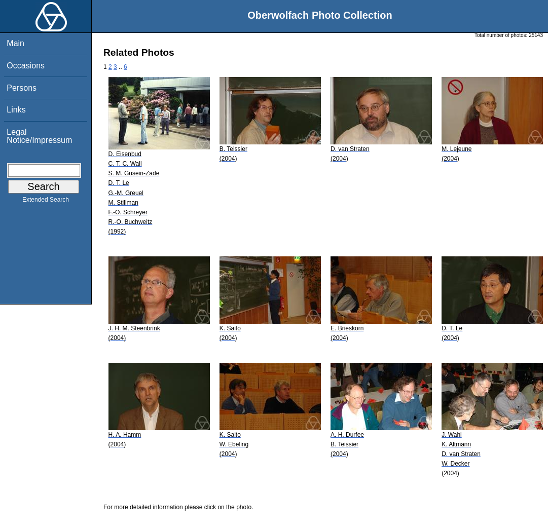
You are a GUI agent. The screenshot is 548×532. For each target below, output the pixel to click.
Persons (21, 88)
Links (16, 109)
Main (15, 43)
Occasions (26, 65)
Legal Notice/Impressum (39, 136)
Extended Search (45, 202)
